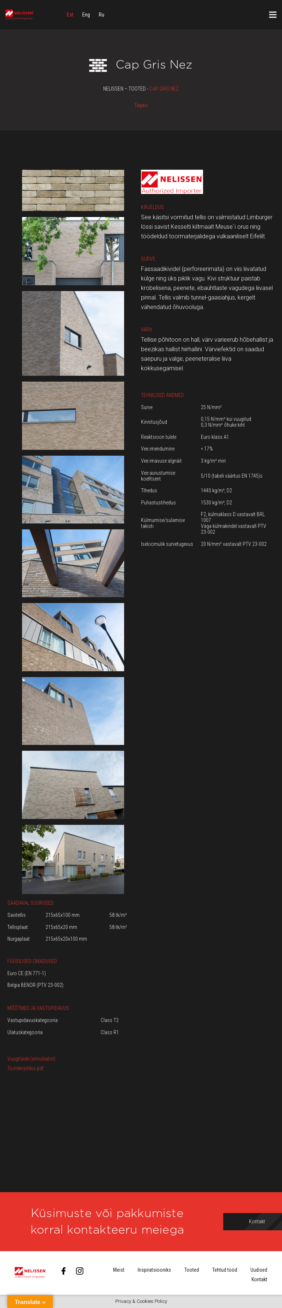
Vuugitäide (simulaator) (31, 1059)
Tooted (191, 1270)
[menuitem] (70, 15)
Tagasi (141, 105)
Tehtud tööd (224, 1270)
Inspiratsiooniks (154, 1270)
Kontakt (259, 1279)
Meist (118, 1270)
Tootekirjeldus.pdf (25, 1068)
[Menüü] (272, 14)
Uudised (258, 1270)
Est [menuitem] (70, 15)
